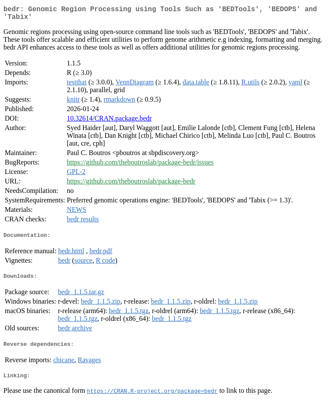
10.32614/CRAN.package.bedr (109, 121)
